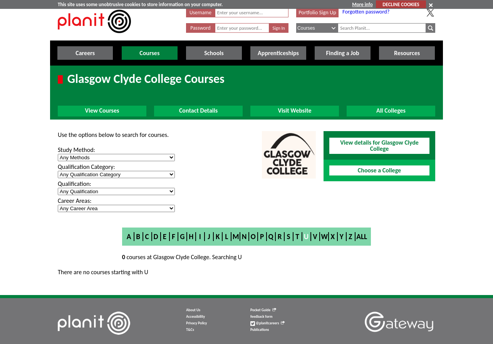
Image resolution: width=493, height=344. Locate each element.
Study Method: (76, 149)
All (361, 236)
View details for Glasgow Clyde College (379, 145)
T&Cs (190, 329)
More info (362, 4)
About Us (193, 310)
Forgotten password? (365, 11)
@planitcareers (267, 323)
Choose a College (379, 170)
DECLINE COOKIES (400, 4)
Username (200, 12)
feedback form (261, 316)
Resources (407, 53)
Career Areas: (74, 200)
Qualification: (74, 183)
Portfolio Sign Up (317, 12)
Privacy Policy (196, 323)
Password (200, 28)
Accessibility (195, 316)
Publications (259, 329)
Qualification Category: (86, 166)
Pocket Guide (263, 310)
